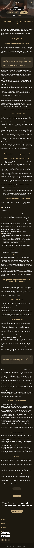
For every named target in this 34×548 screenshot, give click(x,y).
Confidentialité (9, 546)
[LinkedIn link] (9, 540)
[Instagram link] (5, 540)
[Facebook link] (2, 540)
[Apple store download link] (5, 536)
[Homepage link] (17, 2)
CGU (13, 546)
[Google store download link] (5, 533)
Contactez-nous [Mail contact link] (24, 546)
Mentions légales (18, 546)
